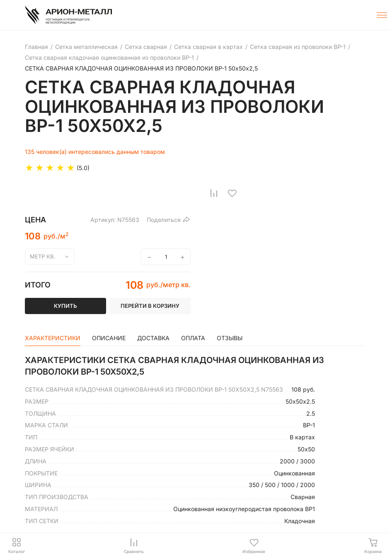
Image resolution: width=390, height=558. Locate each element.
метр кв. (43, 256)
